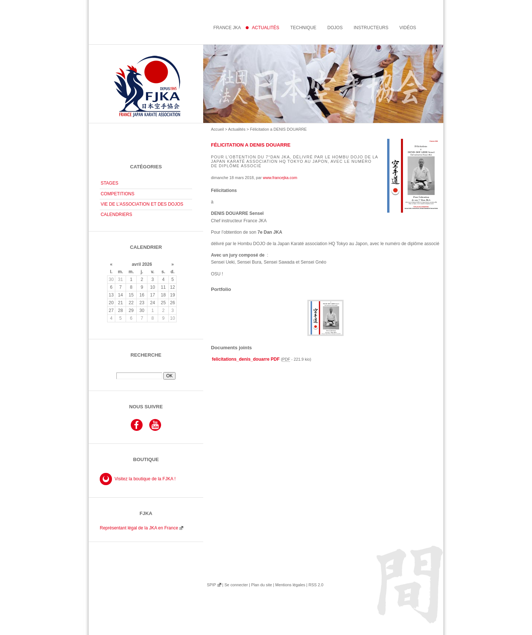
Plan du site (261, 585)
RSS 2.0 (315, 585)
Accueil (217, 129)
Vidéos (407, 27)
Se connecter (236, 585)
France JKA (227, 27)
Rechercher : (146, 369)
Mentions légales (290, 585)
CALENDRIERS (116, 214)
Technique (303, 27)
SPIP (211, 585)
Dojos (334, 27)
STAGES (109, 183)
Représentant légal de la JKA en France (139, 528)
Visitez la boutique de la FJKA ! (145, 478)
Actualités (237, 129)
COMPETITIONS (117, 193)
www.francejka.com (280, 177)
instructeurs (371, 27)
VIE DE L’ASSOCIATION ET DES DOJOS (141, 204)
